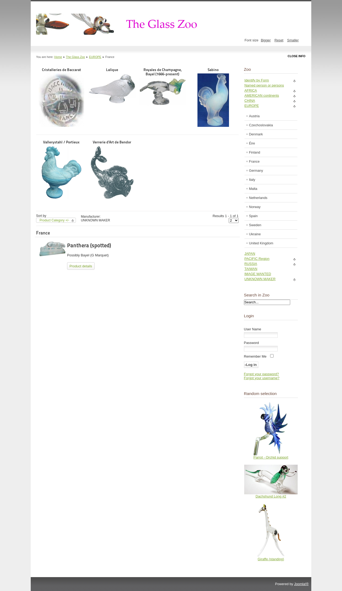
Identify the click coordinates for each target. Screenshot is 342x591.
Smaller (293, 40)
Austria (254, 116)
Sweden (255, 225)
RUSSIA (250, 264)
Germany (256, 171)
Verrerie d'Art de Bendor (112, 169)
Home (58, 56)
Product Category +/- (54, 220)
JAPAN (249, 254)
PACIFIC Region (257, 259)
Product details (80, 266)
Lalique (111, 86)
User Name (252, 329)
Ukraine (255, 234)
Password (251, 343)
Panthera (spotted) (89, 245)
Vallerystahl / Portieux (61, 169)
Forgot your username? (261, 378)
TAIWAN (250, 269)
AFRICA (250, 90)
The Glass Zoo (75, 56)
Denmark (256, 134)
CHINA (249, 101)
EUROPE (95, 56)
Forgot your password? (261, 374)
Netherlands (258, 198)
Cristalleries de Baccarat (61, 97)
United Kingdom (261, 243)
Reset (278, 40)
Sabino (213, 97)
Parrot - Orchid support (271, 457)
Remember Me (255, 356)
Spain (253, 216)
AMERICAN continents (261, 95)
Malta (253, 189)
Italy (252, 180)
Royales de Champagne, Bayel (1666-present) (162, 86)
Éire (252, 143)
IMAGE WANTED (257, 274)
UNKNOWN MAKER (260, 279)
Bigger (266, 40)
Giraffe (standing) (271, 559)
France (254, 161)
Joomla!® (301, 584)
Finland (254, 152)
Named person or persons (264, 85)
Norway (255, 207)
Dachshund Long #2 (270, 496)
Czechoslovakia (261, 125)
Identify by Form (256, 80)
